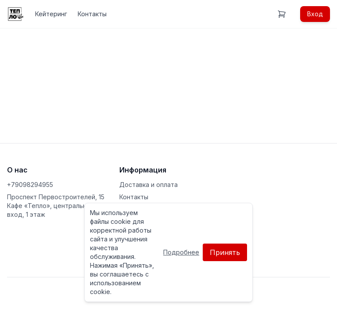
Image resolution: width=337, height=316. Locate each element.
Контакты (92, 14)
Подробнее (181, 252)
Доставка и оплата (148, 184)
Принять (225, 252)
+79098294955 (30, 184)
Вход (315, 14)
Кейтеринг (51, 14)
